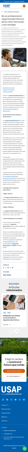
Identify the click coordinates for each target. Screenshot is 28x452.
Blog (4, 275)
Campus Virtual (5, 413)
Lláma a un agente (8, 91)
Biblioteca (4, 417)
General (9, 275)
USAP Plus (4, 421)
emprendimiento (8, 241)
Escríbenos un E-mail (8, 88)
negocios (13, 238)
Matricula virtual (5, 409)
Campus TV (4, 405)
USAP (9, 312)
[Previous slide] (11, 331)
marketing (11, 239)
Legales (14, 448)
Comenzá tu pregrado (19, 1)
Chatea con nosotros (9, 89)
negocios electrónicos (12, 120)
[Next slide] (17, 331)
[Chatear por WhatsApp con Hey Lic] (24, 448)
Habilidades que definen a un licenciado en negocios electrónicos (11, 318)
